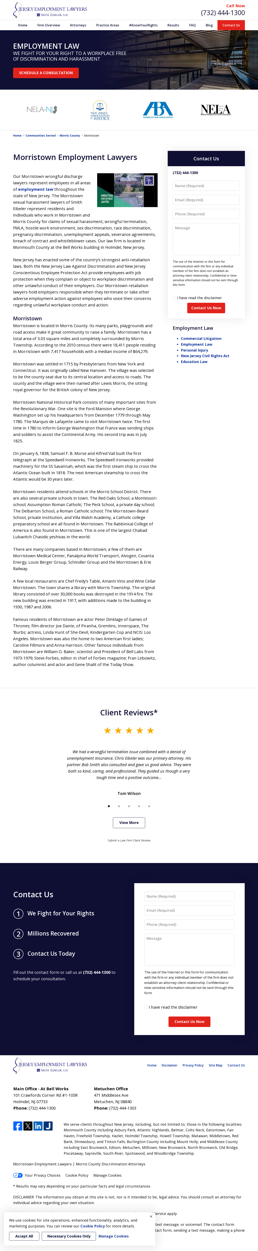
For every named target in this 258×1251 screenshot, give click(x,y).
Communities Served (41, 135)
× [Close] (151, 1216)
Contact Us (231, 25)
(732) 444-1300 (223, 12)
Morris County (70, 135)
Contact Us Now (206, 307)
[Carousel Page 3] (129, 806)
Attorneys (78, 25)
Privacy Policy (193, 1065)
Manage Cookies (107, 1175)
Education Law (194, 361)
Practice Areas (107, 25)
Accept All (24, 1236)
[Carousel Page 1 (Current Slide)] (109, 806)
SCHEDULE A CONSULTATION (46, 72)
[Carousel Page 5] (149, 806)
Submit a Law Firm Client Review (129, 840)
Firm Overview (48, 25)
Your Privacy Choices (36, 1175)
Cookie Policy (77, 1175)
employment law (35, 189)
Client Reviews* (129, 712)
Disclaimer (170, 1065)
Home (22, 25)
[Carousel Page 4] (139, 806)
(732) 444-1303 (122, 1108)
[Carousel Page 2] (119, 806)
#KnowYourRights (143, 25)
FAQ (192, 25)
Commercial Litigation (201, 338)
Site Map (216, 1065)
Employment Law (193, 328)
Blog (209, 25)
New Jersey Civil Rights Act (205, 355)
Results (173, 25)
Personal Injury (194, 350)
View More (129, 822)
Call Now (235, 5)
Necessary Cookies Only (69, 1236)
